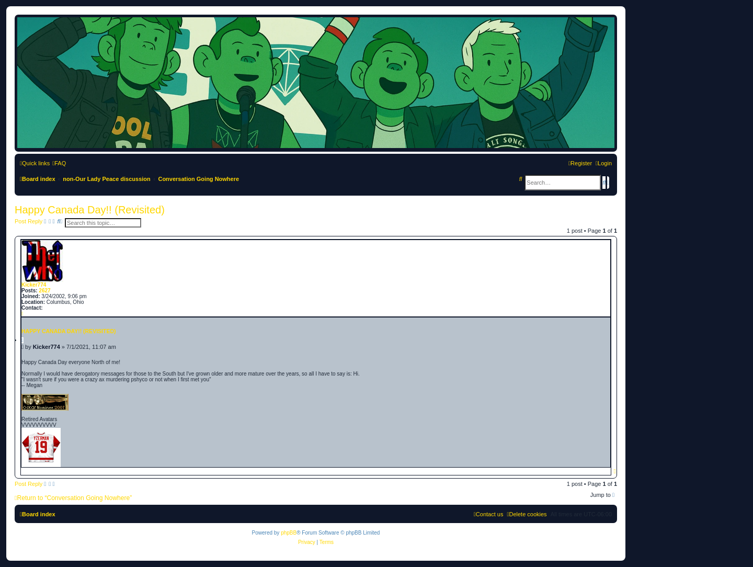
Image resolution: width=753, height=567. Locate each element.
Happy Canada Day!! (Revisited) (90, 210)
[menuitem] (59, 163)
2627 (44, 290)
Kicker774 (33, 285)
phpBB (288, 533)
